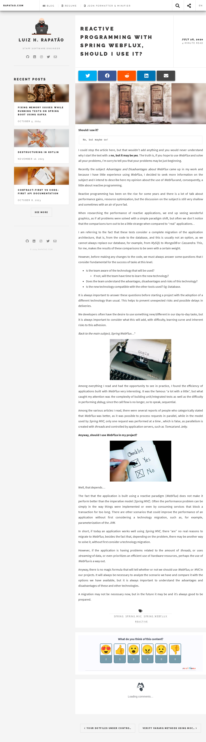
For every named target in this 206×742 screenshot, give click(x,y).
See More (41, 212)
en (201, 5)
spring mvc (134, 616)
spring (119, 616)
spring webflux (155, 616)
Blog (49, 5)
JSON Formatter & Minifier (107, 5)
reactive (141, 622)
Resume (69, 5)
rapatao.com (13, 5)
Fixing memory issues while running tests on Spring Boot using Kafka (41, 111)
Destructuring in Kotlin (38, 152)
